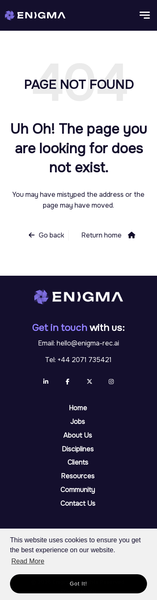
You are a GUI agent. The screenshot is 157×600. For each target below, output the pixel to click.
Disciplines (78, 449)
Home (78, 408)
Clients (77, 462)
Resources (78, 476)
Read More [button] (27, 561)
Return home (101, 235)
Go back (51, 235)
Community (77, 489)
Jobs (77, 421)
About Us (77, 435)
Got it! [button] (78, 583)
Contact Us (77, 503)
